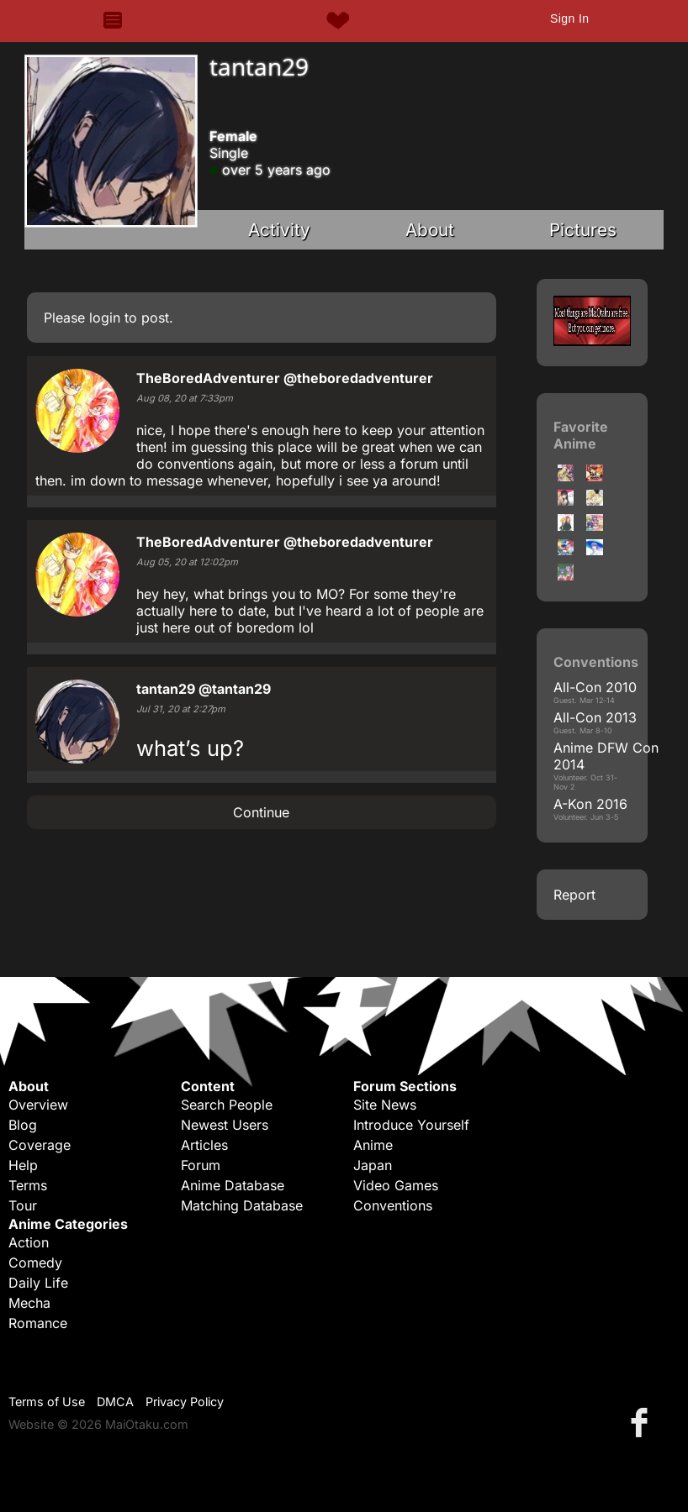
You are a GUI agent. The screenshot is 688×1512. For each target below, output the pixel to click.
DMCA (115, 1401)
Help (23, 1165)
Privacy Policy (185, 1401)
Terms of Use (46, 1401)
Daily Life (38, 1282)
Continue (261, 812)
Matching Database (242, 1205)
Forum (200, 1165)
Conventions (392, 1205)
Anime (373, 1145)
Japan (372, 1165)
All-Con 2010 (595, 687)
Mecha (29, 1302)
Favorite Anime (580, 435)
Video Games (395, 1185)
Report (574, 894)
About (429, 229)
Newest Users (224, 1124)
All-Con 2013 (595, 717)
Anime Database (232, 1185)
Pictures (583, 229)
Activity (279, 229)
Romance (37, 1323)
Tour (22, 1205)
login (104, 317)
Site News (384, 1104)
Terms (27, 1185)
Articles (204, 1145)
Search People (227, 1104)
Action (28, 1242)
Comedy (35, 1262)
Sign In (569, 18)
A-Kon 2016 (590, 803)
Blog (22, 1124)
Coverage (39, 1145)
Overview (38, 1104)
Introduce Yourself (411, 1124)
